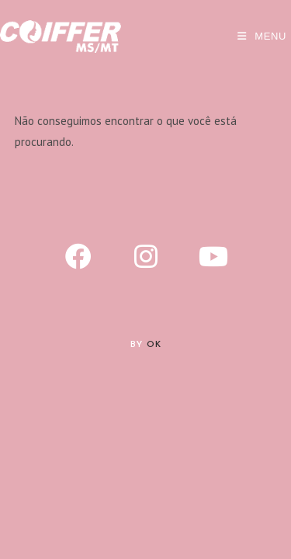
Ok (154, 345)
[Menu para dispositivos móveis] (261, 36)
